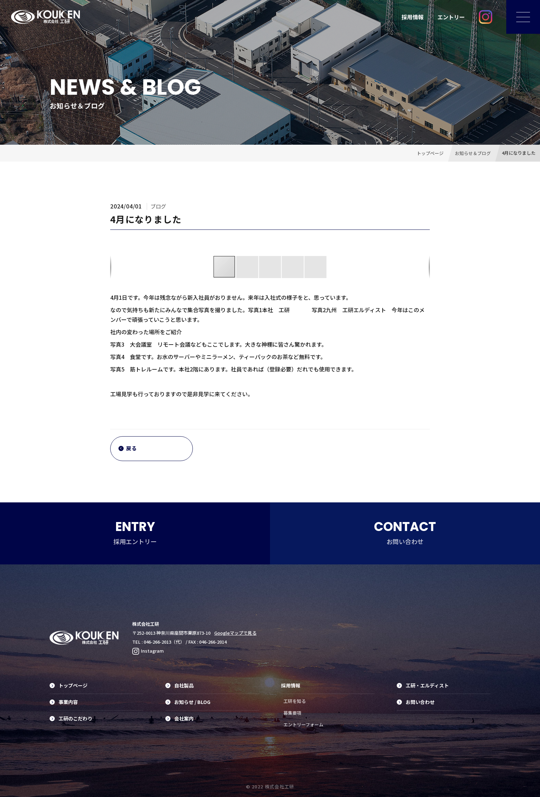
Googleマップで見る (235, 633)
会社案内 (179, 718)
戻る (127, 448)
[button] (247, 267)
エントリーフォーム (303, 724)
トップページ (68, 685)
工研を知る (294, 701)
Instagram (148, 650)
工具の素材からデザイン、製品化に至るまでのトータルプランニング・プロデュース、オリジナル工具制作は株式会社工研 (45, 17)
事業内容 (64, 701)
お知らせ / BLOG (187, 701)
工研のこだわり (71, 718)
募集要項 (292, 712)
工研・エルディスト (423, 685)
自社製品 (179, 685)
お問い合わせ (416, 701)
